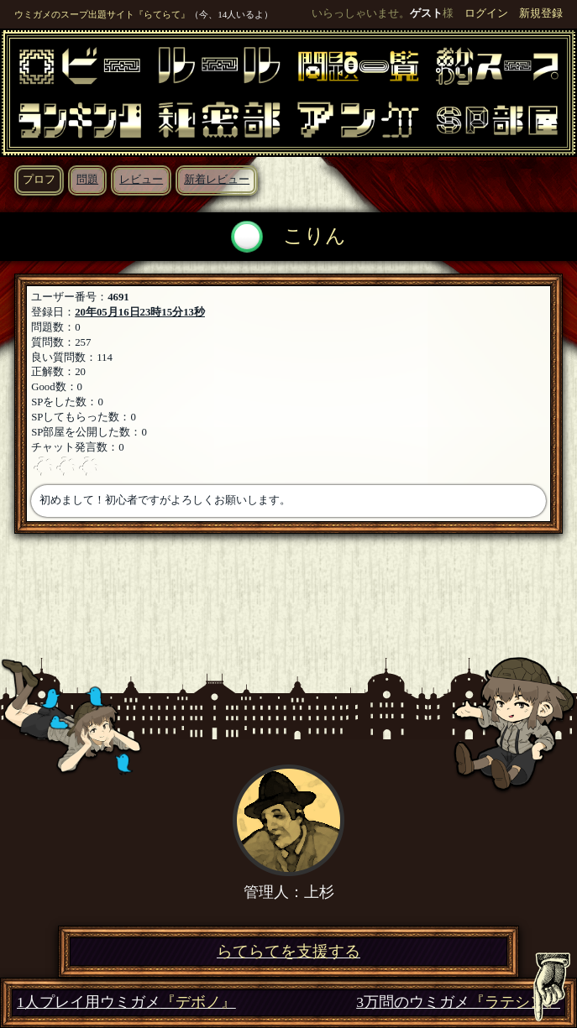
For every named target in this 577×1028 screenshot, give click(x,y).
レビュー (141, 179)
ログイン (486, 13)
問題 (87, 179)
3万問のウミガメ (458, 1002)
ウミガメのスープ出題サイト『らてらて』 (102, 14)
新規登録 (541, 13)
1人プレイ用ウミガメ (126, 1002)
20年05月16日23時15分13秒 (140, 312)
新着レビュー (216, 179)
